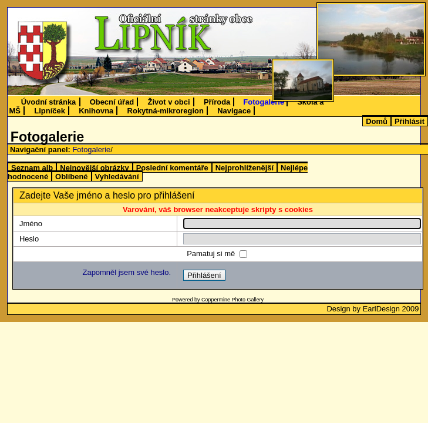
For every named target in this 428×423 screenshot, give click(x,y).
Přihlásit (409, 121)
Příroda (217, 102)
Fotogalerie (263, 102)
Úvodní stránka (48, 102)
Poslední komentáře (172, 167)
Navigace (234, 110)
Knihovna (96, 110)
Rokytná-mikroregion (165, 110)
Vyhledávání (117, 176)
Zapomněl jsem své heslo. (127, 272)
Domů (376, 121)
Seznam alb (32, 167)
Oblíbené (71, 176)
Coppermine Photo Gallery (232, 300)
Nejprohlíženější (244, 167)
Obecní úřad (112, 102)
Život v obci (169, 102)
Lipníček (49, 110)
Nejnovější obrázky (94, 167)
